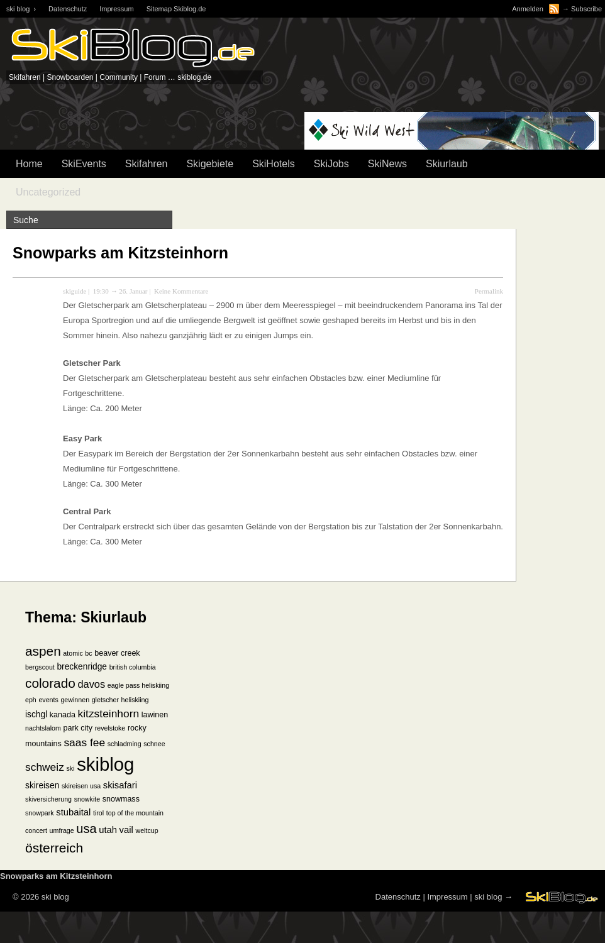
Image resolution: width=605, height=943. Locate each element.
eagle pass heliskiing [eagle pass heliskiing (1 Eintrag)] (138, 685)
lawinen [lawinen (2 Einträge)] (155, 714)
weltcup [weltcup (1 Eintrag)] (146, 830)
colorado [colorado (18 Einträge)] (50, 683)
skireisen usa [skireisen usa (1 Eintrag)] (81, 786)
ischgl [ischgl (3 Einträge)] (36, 714)
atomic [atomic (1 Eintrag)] (72, 653)
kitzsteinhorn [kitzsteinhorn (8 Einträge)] (109, 713)
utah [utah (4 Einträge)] (108, 830)
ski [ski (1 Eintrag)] (70, 768)
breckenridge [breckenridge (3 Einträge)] (82, 666)
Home (29, 163)
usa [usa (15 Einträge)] (86, 828)
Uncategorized (48, 192)
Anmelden (527, 9)
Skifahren (146, 163)
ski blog (488, 897)
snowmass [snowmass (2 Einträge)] (121, 799)
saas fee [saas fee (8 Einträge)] (84, 742)
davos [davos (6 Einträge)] (91, 684)
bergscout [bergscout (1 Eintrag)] (40, 667)
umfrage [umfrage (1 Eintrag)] (62, 830)
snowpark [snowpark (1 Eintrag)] (39, 813)
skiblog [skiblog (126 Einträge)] (105, 764)
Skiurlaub (447, 163)
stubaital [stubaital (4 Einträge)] (73, 812)
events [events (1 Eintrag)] (48, 699)
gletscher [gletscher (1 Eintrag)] (105, 699)
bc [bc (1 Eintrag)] (88, 653)
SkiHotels (273, 163)
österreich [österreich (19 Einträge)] (54, 848)
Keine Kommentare (181, 291)
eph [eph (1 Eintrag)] (30, 699)
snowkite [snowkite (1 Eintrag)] (87, 799)
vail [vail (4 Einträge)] (126, 830)
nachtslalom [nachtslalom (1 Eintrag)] (43, 728)
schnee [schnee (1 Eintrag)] (154, 743)
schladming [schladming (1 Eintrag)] (125, 743)
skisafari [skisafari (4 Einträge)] (120, 785)
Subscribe (586, 9)
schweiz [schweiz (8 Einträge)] (44, 767)
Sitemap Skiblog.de (176, 9)
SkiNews (387, 163)
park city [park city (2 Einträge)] (78, 728)
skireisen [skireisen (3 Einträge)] (42, 785)
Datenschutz (67, 9)
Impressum (116, 9)
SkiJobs (331, 163)
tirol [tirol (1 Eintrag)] (98, 813)
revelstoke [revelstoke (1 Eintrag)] (110, 728)
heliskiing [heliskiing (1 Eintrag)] (135, 699)
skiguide (74, 291)
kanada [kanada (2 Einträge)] (62, 714)
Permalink (489, 291)
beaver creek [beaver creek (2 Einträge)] (117, 653)
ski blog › (21, 9)
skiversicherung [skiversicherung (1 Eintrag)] (48, 799)
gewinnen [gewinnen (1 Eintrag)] (74, 699)
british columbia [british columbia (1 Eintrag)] (132, 667)
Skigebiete (209, 163)
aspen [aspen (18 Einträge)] (43, 651)
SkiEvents (84, 163)
